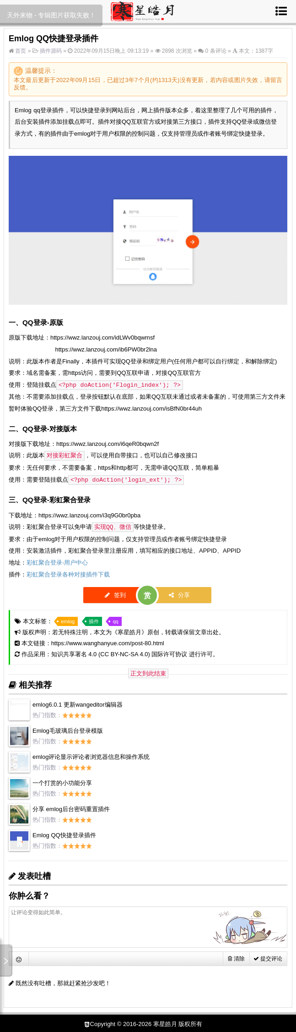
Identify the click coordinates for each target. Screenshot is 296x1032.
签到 (115, 593)
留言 (276, 80)
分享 (179, 593)
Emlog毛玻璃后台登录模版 (67, 728)
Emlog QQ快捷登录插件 (64, 833)
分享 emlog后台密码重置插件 (71, 807)
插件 (94, 619)
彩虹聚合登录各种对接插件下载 (68, 572)
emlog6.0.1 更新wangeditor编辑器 (77, 702)
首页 (20, 51)
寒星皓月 (129, 630)
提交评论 (267, 957)
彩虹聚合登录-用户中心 (57, 560)
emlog (68, 619)
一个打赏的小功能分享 (62, 781)
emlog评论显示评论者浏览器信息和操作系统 (91, 755)
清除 (236, 957)
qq (115, 619)
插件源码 (51, 51)
